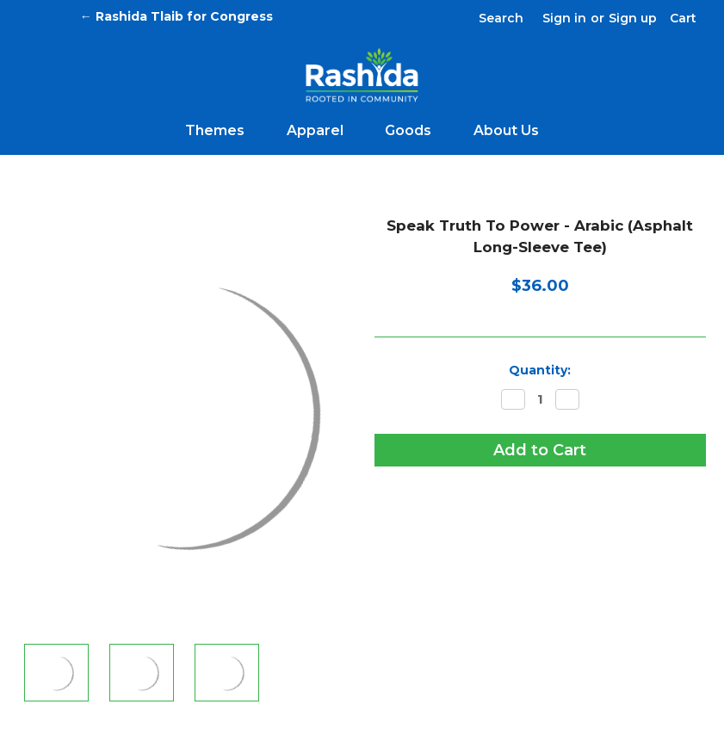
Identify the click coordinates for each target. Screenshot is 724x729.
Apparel (322, 130)
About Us (506, 130)
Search (501, 18)
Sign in (564, 18)
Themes (222, 130)
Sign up (633, 18)
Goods (415, 130)
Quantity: (540, 370)
